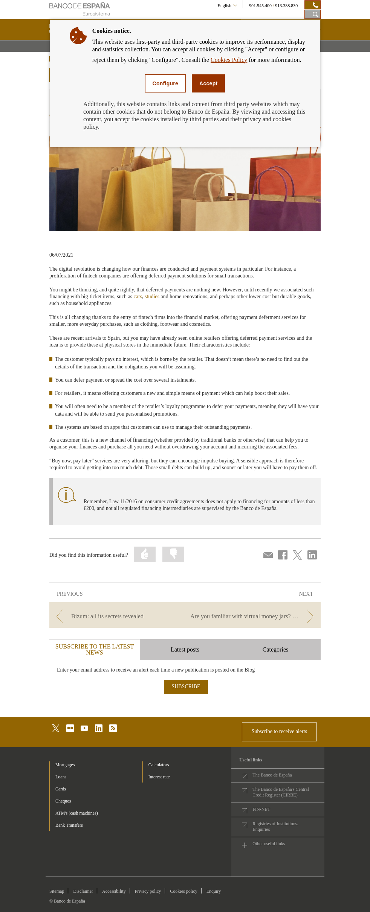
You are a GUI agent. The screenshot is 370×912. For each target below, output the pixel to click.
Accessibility (114, 891)
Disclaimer (83, 891)
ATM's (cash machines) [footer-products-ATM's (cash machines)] (76, 813)
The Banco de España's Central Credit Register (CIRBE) (280, 792)
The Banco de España (272, 775)
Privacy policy (148, 891)
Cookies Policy (229, 60)
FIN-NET (261, 809)
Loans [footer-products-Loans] (60, 777)
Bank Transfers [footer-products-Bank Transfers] (69, 825)
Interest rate (159, 777)
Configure (166, 83)
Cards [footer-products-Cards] (60, 789)
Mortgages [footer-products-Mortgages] (65, 764)
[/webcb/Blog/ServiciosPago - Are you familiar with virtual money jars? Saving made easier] (253, 616)
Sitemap (56, 891)
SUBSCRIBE (185, 686)
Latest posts (185, 649)
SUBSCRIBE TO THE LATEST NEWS (94, 649)
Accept (208, 83)
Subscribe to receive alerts (279, 731)
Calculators (158, 764)
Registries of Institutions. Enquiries (275, 826)
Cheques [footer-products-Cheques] (63, 801)
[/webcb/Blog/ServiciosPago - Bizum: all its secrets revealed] (116, 616)
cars (138, 296)
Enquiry (213, 891)
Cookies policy (183, 891)
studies (152, 296)
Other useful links (268, 843)
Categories (275, 649)
